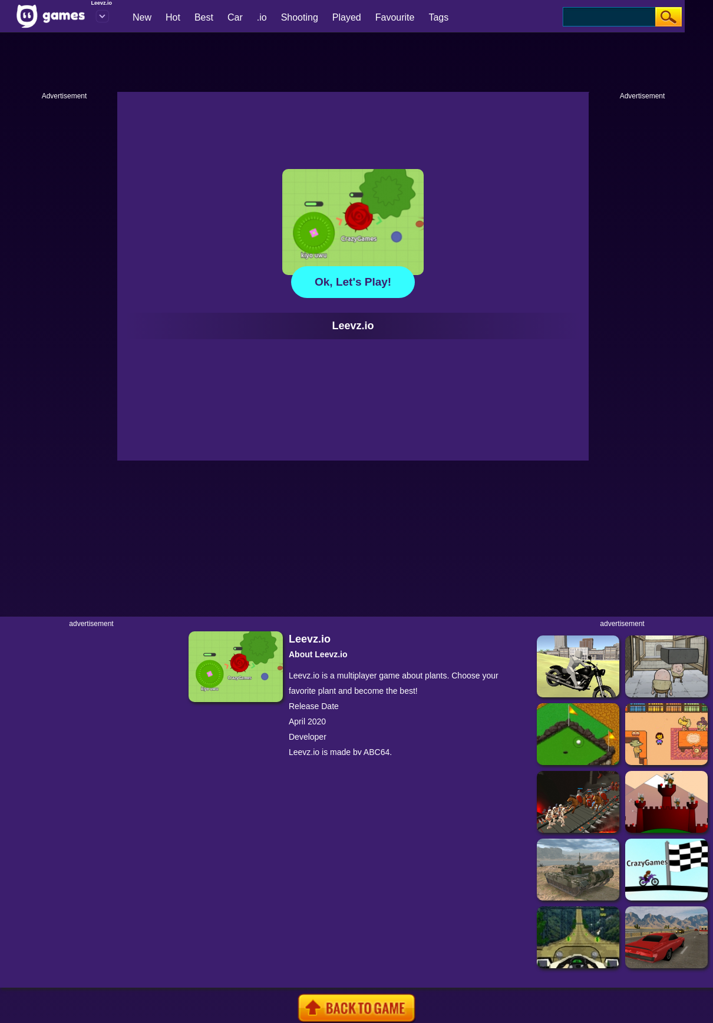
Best (203, 17)
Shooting (299, 17)
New (142, 17)
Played (346, 17)
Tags (438, 17)
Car (235, 17)
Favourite (395, 17)
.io (262, 17)
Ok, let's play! (353, 282)
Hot (173, 17)
